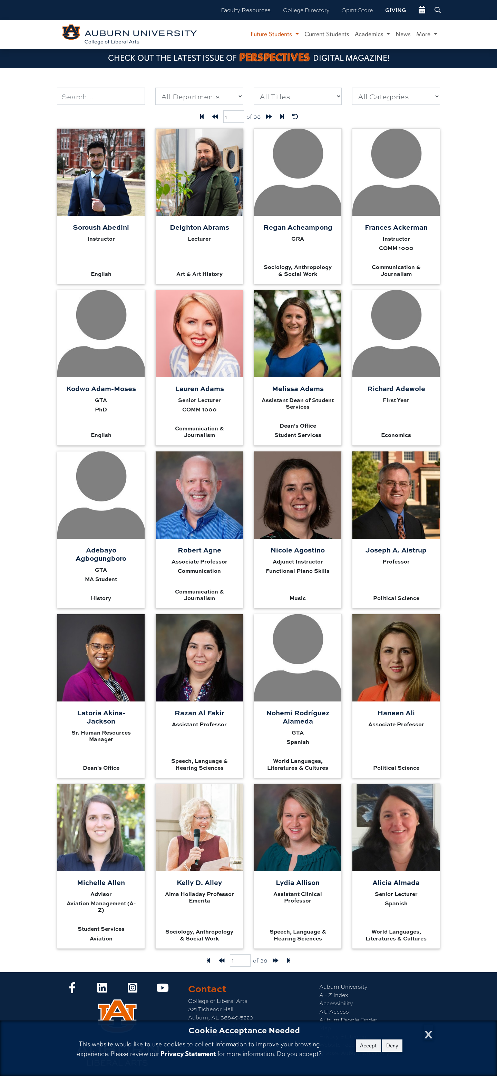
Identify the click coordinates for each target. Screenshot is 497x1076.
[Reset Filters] (295, 116)
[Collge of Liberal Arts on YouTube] (162, 990)
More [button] (424, 34)
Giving (395, 10)
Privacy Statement (188, 1053)
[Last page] (282, 116)
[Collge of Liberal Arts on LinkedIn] (102, 990)
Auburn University (343, 986)
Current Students (326, 34)
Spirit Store (357, 10)
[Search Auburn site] (438, 10)
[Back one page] (215, 116)
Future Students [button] (272, 34)
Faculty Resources (246, 10)
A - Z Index (333, 995)
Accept (368, 1045)
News (403, 34)
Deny (392, 1045)
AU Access (334, 1011)
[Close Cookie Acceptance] (428, 1032)
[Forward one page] (269, 116)
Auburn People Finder (348, 1020)
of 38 (253, 116)
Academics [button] (370, 34)
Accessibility (336, 1003)
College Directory (306, 10)
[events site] (422, 10)
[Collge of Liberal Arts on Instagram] (132, 990)
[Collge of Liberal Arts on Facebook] (72, 990)
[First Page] (201, 116)
